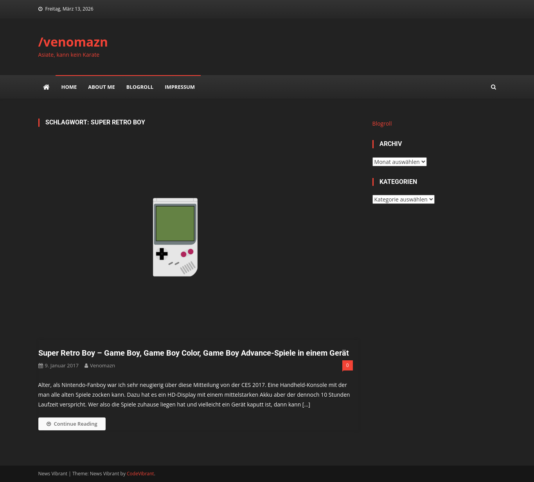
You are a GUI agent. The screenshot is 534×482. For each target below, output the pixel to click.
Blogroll (139, 86)
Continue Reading (72, 423)
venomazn (102, 365)
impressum (180, 86)
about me (101, 86)
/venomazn (73, 41)
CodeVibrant (140, 473)
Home (69, 86)
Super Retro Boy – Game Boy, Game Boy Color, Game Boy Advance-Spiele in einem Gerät (193, 353)
